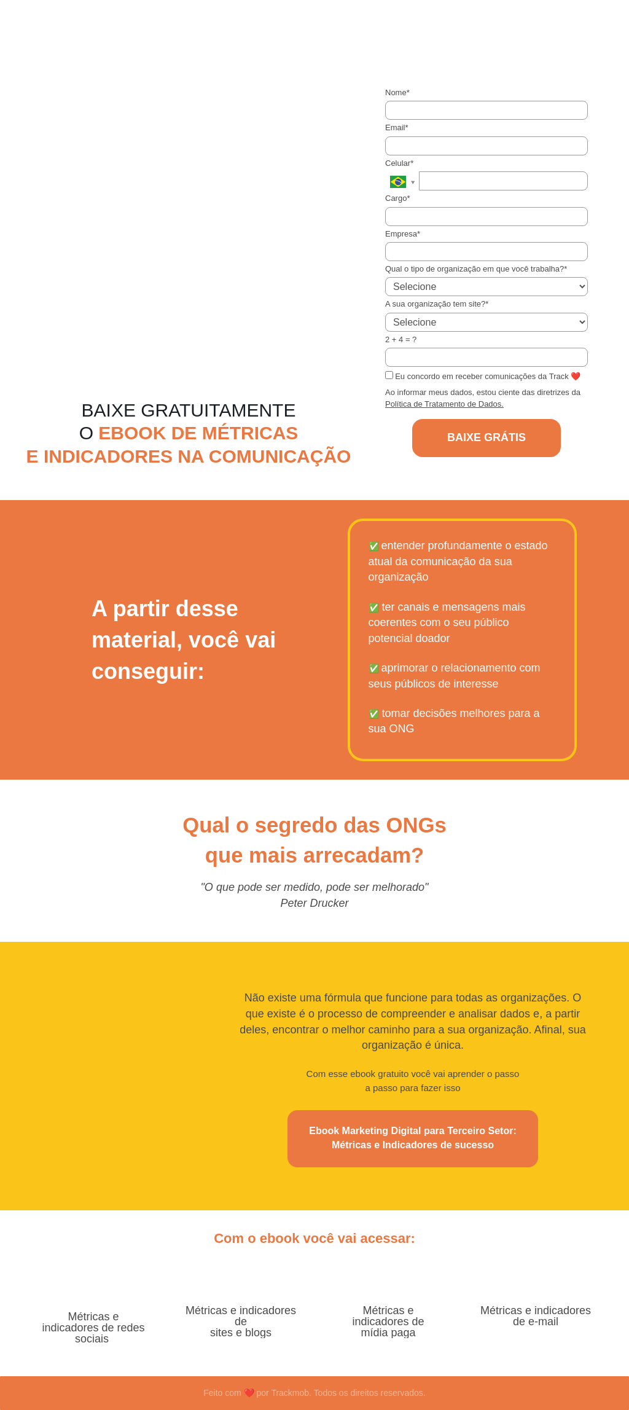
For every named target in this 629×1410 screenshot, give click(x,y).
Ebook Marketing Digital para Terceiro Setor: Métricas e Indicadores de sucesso (413, 1138)
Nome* (397, 92)
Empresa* (402, 233)
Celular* (399, 163)
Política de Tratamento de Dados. (444, 404)
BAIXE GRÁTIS (486, 437)
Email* (396, 127)
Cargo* (397, 198)
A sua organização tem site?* (436, 303)
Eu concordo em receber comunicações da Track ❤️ (482, 376)
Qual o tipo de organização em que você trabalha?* (476, 268)
